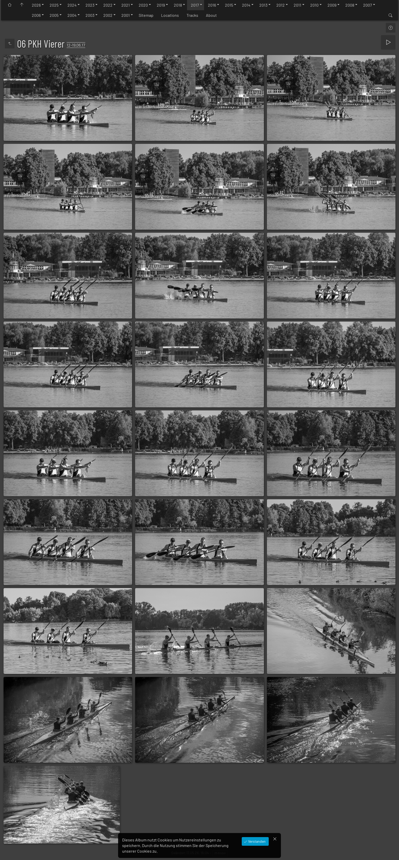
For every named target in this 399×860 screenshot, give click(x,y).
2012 (280, 5)
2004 (72, 15)
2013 (263, 5)
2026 (36, 5)
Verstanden (256, 841)
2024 (72, 5)
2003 (90, 15)
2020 (143, 5)
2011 (297, 5)
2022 (107, 5)
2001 (125, 15)
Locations (170, 15)
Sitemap (146, 15)
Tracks (192, 15)
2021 (125, 5)
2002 (107, 15)
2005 (54, 15)
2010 (314, 5)
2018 (178, 5)
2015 (229, 5)
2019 (161, 5)
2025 (54, 5)
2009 (331, 5)
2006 (36, 15)
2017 (195, 5)
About (211, 15)
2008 (349, 5)
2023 (90, 5)
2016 (212, 5)
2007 (367, 5)
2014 (246, 5)
